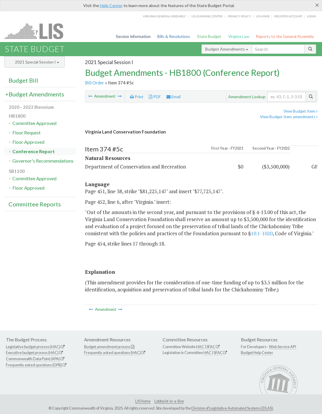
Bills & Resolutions (173, 36)
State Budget (209, 36)
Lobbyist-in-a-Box (169, 401)
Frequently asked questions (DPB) (34, 365)
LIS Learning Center (207, 16)
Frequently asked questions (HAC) (112, 352)
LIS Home (143, 401)
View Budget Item (300, 111)
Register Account (288, 16)
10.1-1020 (262, 233)
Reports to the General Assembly (285, 36)
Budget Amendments (226, 48)
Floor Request (26, 132)
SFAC (210, 346)
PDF (155, 96)
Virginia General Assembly (164, 16)
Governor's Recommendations (43, 160)
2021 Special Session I (37, 61)
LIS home (263, 16)
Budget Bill (23, 80)
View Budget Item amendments (289, 116)
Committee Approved (34, 123)
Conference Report (33, 151)
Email (173, 96)
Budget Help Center (257, 352)
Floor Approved (28, 142)
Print (137, 96)
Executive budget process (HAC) (32, 352)
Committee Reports (35, 204)
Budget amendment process (107, 346)
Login (311, 16)
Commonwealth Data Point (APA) (33, 358)
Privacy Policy (239, 16)
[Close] (317, 5)
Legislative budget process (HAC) (33, 346)
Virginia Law (238, 36)
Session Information (133, 36)
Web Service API (282, 346)
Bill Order (94, 82)
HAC (200, 346)
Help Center (111, 5)
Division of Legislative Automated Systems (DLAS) (232, 408)
